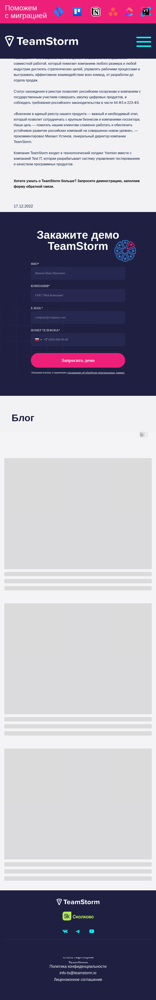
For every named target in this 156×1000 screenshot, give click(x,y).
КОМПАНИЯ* (40, 286)
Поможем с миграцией (26, 12)
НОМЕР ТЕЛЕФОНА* (45, 330)
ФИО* (35, 264)
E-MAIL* (37, 308)
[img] (143, 42)
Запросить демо (77, 360)
